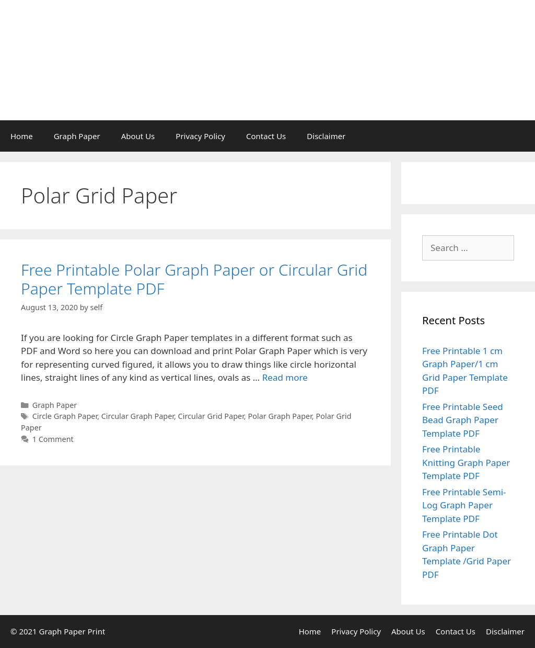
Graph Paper (77, 136)
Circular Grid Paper (211, 416)
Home (21, 136)
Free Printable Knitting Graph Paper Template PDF (466, 462)
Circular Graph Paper (137, 416)
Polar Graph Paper (279, 416)
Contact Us (266, 136)
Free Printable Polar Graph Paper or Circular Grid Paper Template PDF (194, 279)
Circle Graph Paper (64, 416)
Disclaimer (326, 136)
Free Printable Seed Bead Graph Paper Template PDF (462, 420)
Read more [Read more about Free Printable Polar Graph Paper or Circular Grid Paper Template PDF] (285, 377)
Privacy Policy (200, 136)
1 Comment (53, 439)
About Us (138, 136)
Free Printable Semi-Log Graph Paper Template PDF (464, 505)
